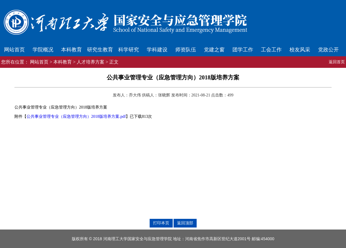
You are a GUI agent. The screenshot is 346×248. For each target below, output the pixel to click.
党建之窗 (214, 50)
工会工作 (271, 50)
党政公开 (328, 50)
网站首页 (14, 50)
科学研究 (128, 50)
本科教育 (71, 50)
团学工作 (242, 50)
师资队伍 (185, 50)
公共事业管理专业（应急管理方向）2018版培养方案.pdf (76, 116)
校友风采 (299, 50)
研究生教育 (100, 50)
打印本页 (161, 223)
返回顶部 (185, 223)
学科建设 (157, 50)
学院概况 (43, 50)
